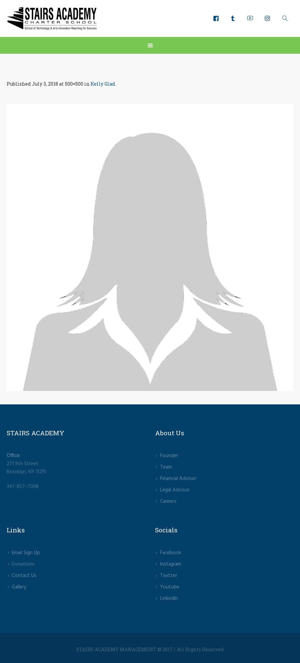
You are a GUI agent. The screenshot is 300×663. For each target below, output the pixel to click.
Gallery (19, 587)
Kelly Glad (103, 84)
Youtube (170, 587)
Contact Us (24, 576)
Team (166, 467)
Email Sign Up (26, 553)
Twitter (168, 576)
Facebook (170, 553)
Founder (169, 456)
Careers (168, 501)
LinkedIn (169, 598)
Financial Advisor (178, 479)
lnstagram (170, 564)
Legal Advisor (175, 490)
